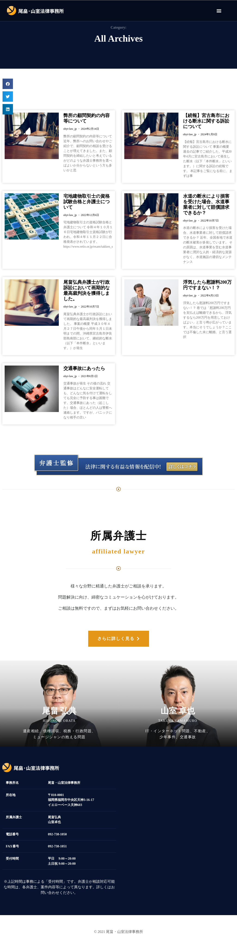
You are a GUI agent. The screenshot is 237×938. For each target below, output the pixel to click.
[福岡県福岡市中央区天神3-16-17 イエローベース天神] (178, 815)
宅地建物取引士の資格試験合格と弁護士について (86, 202)
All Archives (118, 38)
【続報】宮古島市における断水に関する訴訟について (206, 121)
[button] (219, 10)
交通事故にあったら (84, 368)
